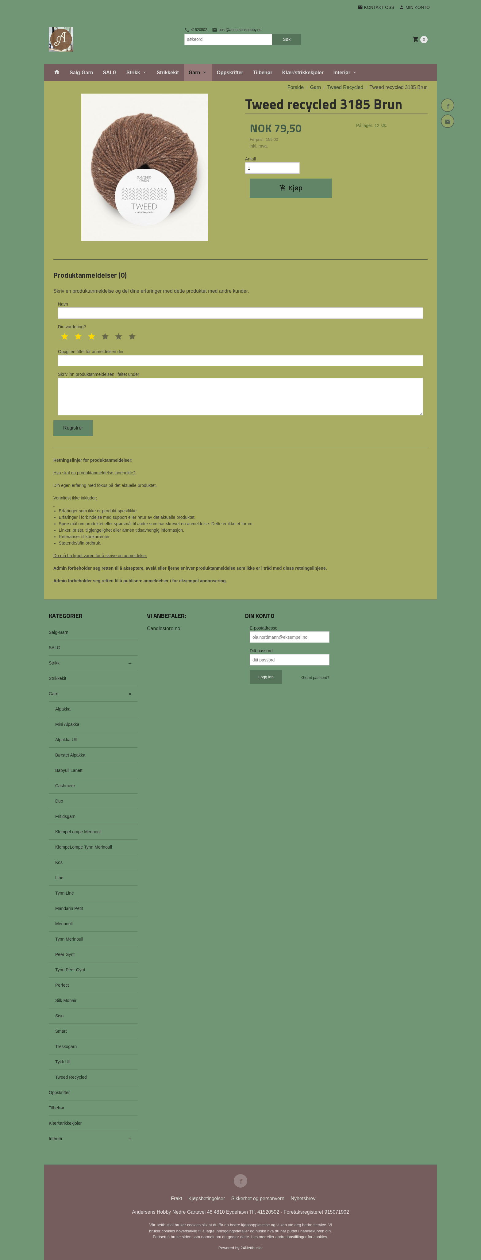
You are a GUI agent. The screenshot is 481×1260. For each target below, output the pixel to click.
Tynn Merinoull (69, 939)
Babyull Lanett (69, 770)
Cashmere (65, 785)
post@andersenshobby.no (236, 30)
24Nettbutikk (251, 1248)
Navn (240, 310)
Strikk (133, 72)
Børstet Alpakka (70, 755)
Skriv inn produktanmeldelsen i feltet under (240, 393)
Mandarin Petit (69, 908)
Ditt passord (261, 650)
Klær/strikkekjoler (303, 72)
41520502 (195, 30)
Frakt (176, 1198)
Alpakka (63, 709)
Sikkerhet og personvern (257, 1198)
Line (59, 877)
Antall (250, 158)
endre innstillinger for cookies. (301, 1237)
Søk (287, 39)
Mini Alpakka (67, 724)
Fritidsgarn (65, 816)
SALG (109, 72)
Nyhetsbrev (303, 1198)
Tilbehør (262, 72)
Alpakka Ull (66, 739)
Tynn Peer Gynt (70, 969)
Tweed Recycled (71, 1077)
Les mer (259, 1237)
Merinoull (64, 923)
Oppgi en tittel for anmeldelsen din (240, 357)
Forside (295, 87)
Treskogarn (66, 1046)
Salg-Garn (81, 72)
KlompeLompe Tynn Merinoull (83, 847)
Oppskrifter (230, 72)
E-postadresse (263, 628)
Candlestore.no (163, 628)
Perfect (62, 985)
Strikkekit (168, 72)
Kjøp (290, 188)
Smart (61, 1031)
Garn (194, 72)
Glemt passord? (315, 677)
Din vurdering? (72, 326)
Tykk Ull (62, 1061)
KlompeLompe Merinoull (78, 831)
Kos (59, 862)
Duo (59, 801)
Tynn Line (64, 893)
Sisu (59, 1015)
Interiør (341, 72)
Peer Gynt (65, 954)
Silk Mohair (65, 1000)
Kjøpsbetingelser (206, 1198)
